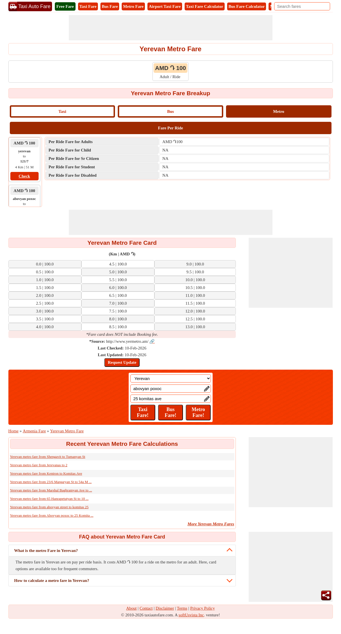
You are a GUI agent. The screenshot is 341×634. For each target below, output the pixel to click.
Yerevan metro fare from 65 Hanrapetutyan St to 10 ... (49, 499)
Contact (146, 608)
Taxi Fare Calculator (204, 6)
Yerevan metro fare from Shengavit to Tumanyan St (47, 456)
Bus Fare (110, 6)
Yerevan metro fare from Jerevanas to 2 (38, 465)
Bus (170, 111)
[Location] (170, 378)
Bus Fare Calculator (247, 6)
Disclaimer (165, 608)
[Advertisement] (170, 27)
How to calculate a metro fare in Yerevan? (51, 580)
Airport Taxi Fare (165, 6)
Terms (182, 608)
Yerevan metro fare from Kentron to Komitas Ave (46, 473)
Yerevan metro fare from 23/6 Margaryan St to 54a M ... (51, 482)
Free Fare (65, 6)
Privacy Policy (202, 608)
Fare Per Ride (170, 128)
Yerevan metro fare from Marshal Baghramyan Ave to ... (51, 490)
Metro (278, 111)
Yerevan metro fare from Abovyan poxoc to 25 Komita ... (51, 515)
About (131, 608)
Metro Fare (133, 6)
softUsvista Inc (191, 615)
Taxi (62, 111)
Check (24, 176)
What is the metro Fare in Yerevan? (46, 550)
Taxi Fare (88, 6)
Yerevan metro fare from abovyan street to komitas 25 (49, 507)
